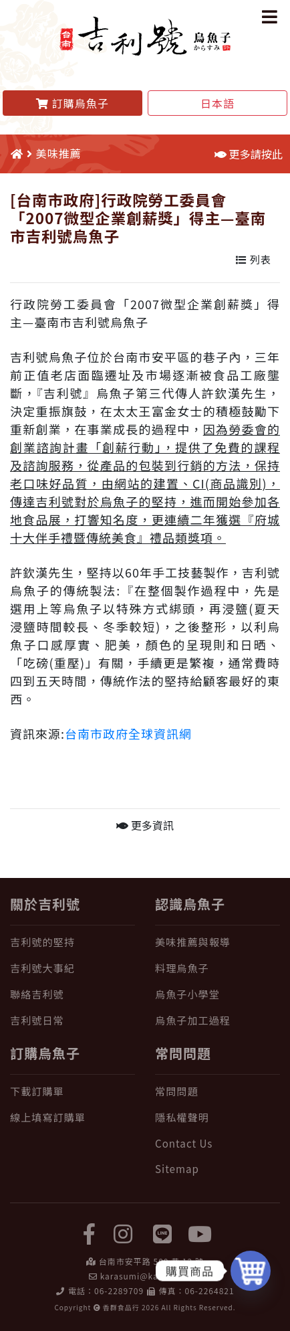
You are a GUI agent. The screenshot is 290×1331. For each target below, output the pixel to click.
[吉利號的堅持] (72, 942)
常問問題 (183, 1053)
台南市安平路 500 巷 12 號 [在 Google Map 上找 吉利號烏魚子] (151, 1261)
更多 (145, 825)
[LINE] (163, 1232)
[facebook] (89, 1232)
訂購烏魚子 (45, 1053)
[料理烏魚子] (217, 968)
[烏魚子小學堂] (217, 994)
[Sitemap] (217, 1168)
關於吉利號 (45, 903)
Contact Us (183, 1143)
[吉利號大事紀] (72, 968)
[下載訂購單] (72, 1091)
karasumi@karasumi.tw (150, 1275)
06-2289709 (119, 1290)
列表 (253, 259)
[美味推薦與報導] (217, 942)
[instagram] (123, 1232)
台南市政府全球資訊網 (128, 733)
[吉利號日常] (72, 1020)
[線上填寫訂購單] (72, 1117)
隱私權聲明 (182, 1117)
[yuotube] (200, 1232)
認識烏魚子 (190, 903)
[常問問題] (217, 1091)
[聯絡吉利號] (72, 994)
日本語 (217, 103)
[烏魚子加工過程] (217, 1020)
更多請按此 (248, 154)
